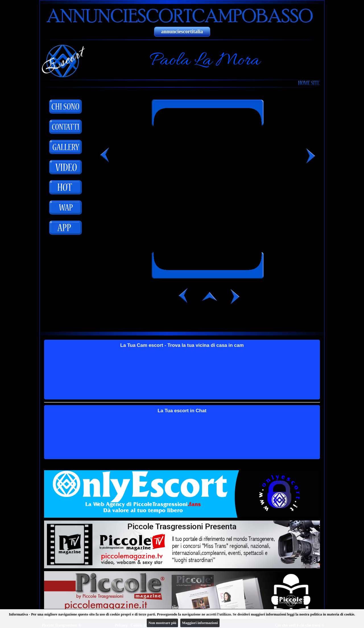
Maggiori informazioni (200, 623)
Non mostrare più (162, 623)
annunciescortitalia (182, 31)
